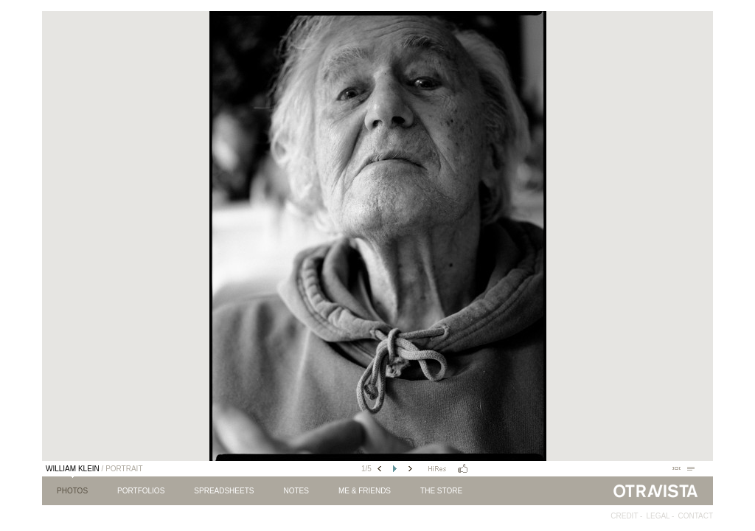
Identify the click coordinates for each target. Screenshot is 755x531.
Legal (657, 516)
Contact (695, 516)
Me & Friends (364, 491)
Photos (72, 491)
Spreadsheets (224, 491)
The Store (441, 491)
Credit (624, 516)
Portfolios (140, 491)
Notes (295, 491)
